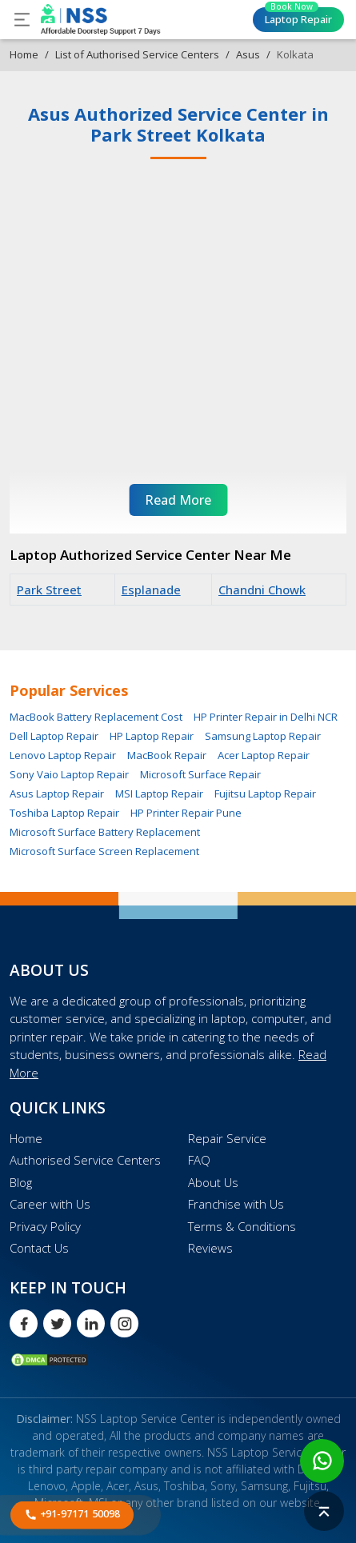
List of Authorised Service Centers (137, 54)
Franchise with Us (236, 1204)
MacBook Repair (166, 755)
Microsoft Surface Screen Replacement (104, 851)
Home (24, 54)
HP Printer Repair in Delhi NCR (266, 717)
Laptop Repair (298, 16)
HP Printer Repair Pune (186, 812)
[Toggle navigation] (22, 20)
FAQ (199, 1160)
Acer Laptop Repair (264, 755)
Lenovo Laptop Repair (63, 755)
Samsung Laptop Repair (263, 736)
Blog (21, 1182)
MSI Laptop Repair (159, 793)
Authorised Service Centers (85, 1160)
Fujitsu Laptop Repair (265, 793)
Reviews (210, 1248)
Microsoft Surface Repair (200, 774)
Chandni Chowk (262, 590)
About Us (213, 1182)
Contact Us (39, 1248)
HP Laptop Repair (152, 736)
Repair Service (227, 1138)
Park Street (49, 590)
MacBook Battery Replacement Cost (96, 717)
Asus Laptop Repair (57, 793)
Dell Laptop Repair (54, 736)
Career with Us (50, 1204)
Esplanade (151, 590)
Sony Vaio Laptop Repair (69, 774)
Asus (248, 54)
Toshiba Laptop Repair (64, 812)
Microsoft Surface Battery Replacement (105, 832)
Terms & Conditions (242, 1226)
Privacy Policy (45, 1226)
